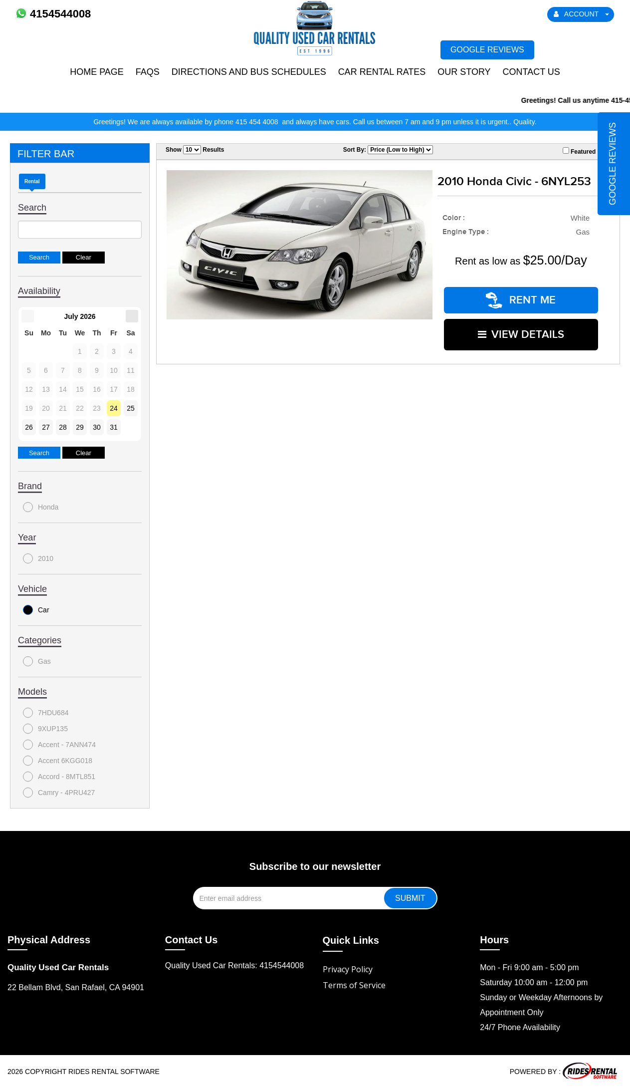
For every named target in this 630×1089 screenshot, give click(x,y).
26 (29, 427)
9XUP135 (45, 729)
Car (36, 610)
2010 (38, 558)
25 (131, 408)
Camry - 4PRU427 (59, 793)
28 (63, 427)
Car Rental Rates (382, 72)
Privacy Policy (348, 969)
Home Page (97, 72)
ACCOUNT (582, 14)
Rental (32, 181)
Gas (37, 661)
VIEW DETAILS (521, 333)
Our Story (463, 72)
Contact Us (531, 72)
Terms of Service (354, 985)
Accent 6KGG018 (57, 761)
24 (114, 408)
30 (97, 427)
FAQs (148, 72)
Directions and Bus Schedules (249, 72)
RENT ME (521, 299)
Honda (40, 507)
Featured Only (587, 151)
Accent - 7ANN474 (59, 745)
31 (114, 427)
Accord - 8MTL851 (59, 777)
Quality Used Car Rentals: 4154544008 (234, 965)
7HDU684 (45, 713)
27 (46, 427)
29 (80, 427)
